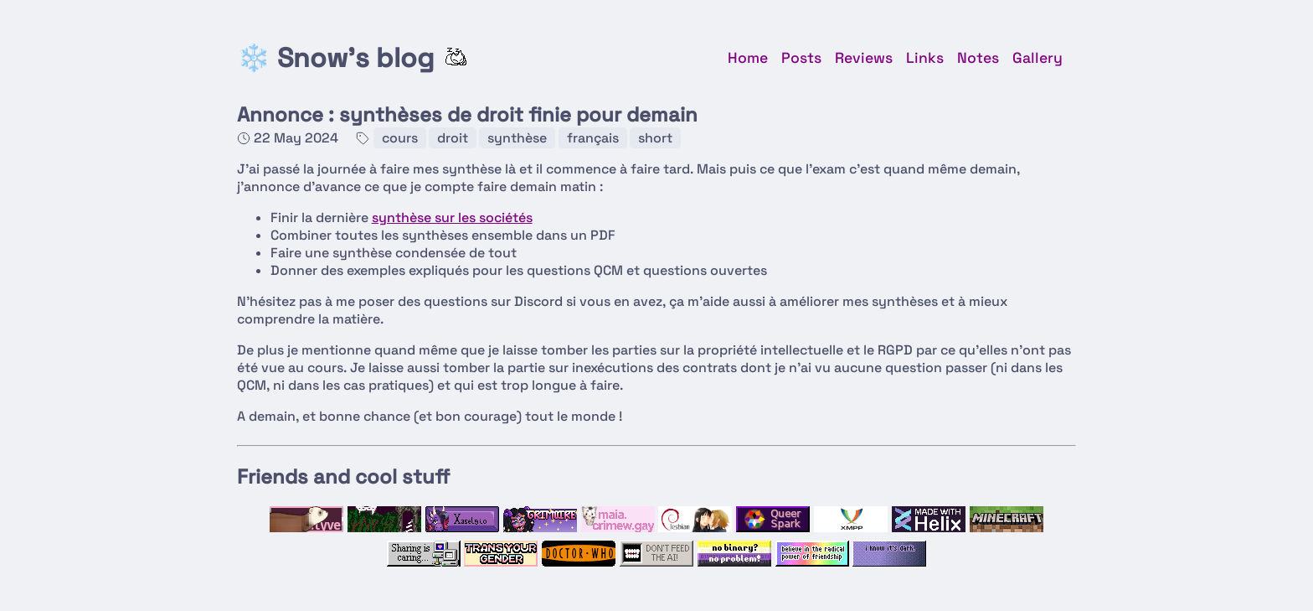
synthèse (517, 138)
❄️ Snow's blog (335, 58)
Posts (801, 58)
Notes (978, 58)
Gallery (1037, 58)
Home (748, 58)
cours (400, 138)
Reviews (864, 58)
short (655, 138)
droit (452, 138)
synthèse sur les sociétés (452, 217)
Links (925, 58)
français (593, 138)
